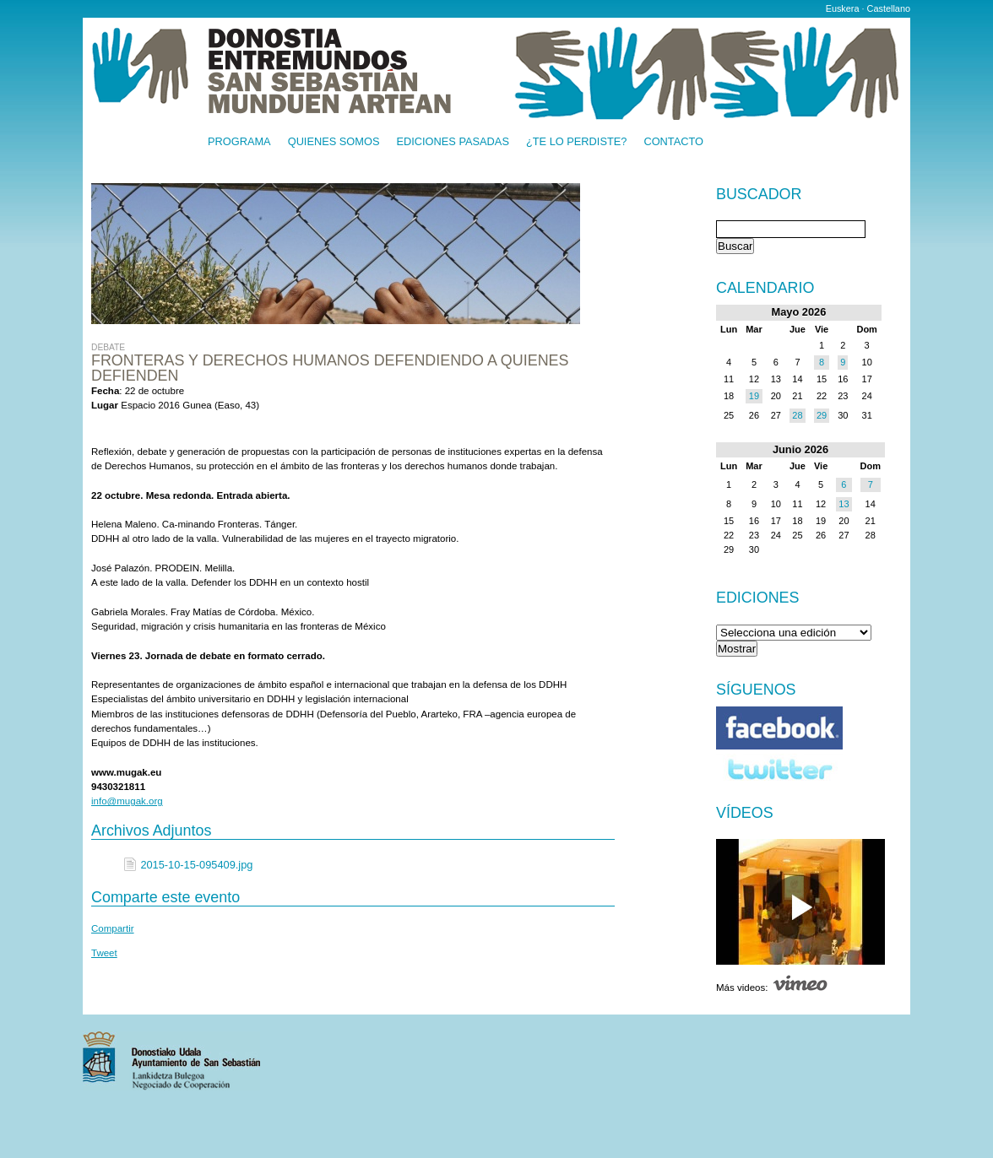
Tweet (104, 953)
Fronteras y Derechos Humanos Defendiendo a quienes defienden (329, 368)
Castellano (888, 8)
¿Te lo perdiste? (576, 142)
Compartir (112, 928)
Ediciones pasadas (452, 142)
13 (843, 504)
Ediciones (758, 597)
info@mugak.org (127, 801)
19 (754, 396)
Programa (239, 142)
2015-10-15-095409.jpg (196, 864)
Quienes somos (334, 142)
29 (822, 415)
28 (797, 415)
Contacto (673, 142)
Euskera (843, 8)
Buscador (758, 195)
